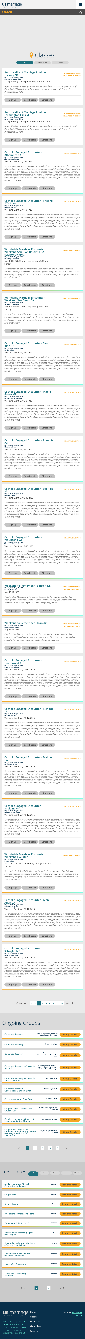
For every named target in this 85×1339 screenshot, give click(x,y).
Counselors (70, 1169)
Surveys (36, 1315)
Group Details (70, 1044)
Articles (45, 1169)
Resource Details (70, 1179)
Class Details (30, 100)
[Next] (65, 1143)
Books (58, 1169)
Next (68, 1012)
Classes (36, 1301)
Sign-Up (13, 100)
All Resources (33, 1170)
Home (35, 1296)
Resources (37, 1306)
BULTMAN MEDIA (76, 1326)
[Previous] (19, 1143)
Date (22, 63)
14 (62, 1012)
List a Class (38, 1311)
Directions (47, 100)
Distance (62, 63)
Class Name (42, 63)
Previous (23, 1012)
